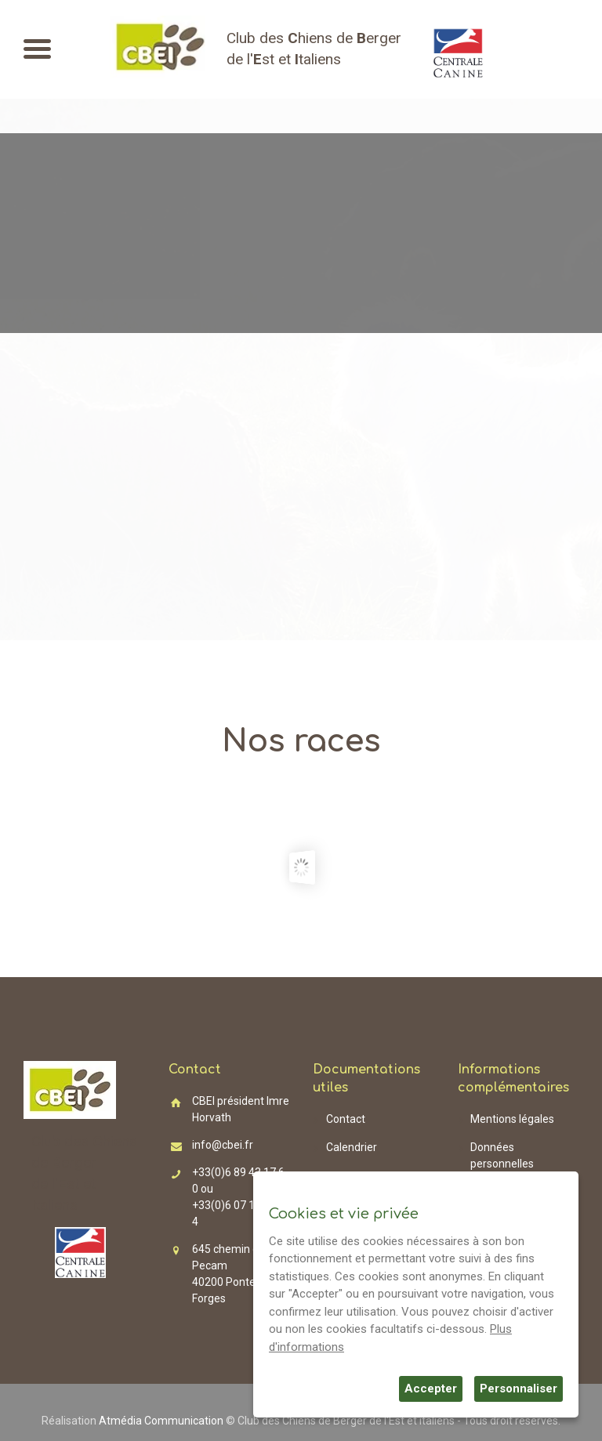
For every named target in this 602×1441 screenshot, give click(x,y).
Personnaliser (518, 1388)
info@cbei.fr (222, 1145)
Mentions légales (512, 1119)
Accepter (430, 1388)
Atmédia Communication (161, 1420)
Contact (345, 1119)
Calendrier (351, 1147)
